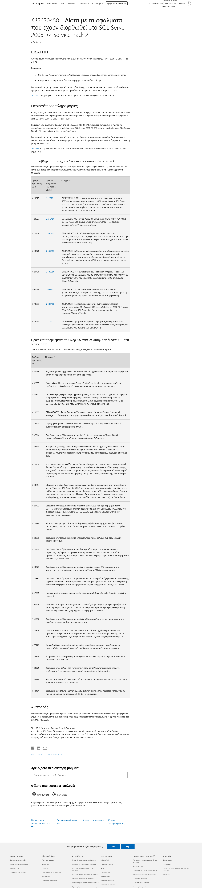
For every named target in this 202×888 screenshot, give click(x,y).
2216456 (50, 218)
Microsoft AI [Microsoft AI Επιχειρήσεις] (105, 860)
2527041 (35, 95)
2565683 (50, 251)
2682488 (50, 303)
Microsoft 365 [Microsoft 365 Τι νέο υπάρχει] (14, 868)
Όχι (127, 846)
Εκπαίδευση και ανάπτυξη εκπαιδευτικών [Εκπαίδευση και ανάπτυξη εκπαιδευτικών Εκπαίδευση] (85, 883)
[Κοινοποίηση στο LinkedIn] (38, 747)
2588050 (50, 271)
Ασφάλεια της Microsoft (93, 820)
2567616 (35, 148)
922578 (49, 198)
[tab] (41, 794)
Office (62, 3)
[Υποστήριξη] (37, 3)
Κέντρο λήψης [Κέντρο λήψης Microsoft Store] (46, 864)
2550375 (50, 233)
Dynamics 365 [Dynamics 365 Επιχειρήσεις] (105, 872)
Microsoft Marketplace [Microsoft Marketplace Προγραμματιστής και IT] (140, 879)
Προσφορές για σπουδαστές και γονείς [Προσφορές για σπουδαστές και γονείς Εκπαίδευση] (84, 887)
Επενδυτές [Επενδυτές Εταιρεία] (166, 874)
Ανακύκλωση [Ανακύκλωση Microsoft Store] (46, 876)
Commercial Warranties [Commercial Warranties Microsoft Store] (49, 881)
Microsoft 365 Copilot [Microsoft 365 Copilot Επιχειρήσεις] (108, 885)
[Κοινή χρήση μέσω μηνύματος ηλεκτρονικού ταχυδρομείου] (44, 747)
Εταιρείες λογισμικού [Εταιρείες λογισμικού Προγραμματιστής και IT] (139, 887)
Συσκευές (83, 3)
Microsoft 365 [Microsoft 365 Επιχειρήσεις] (105, 876)
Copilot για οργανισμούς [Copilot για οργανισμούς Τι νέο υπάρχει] (18, 860)
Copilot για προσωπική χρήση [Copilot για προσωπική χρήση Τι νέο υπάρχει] (19, 864)
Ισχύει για (37, 42)
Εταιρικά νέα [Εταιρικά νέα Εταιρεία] (167, 864)
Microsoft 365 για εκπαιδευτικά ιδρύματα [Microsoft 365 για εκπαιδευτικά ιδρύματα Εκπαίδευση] (85, 874)
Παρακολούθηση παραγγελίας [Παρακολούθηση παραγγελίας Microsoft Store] (51, 872)
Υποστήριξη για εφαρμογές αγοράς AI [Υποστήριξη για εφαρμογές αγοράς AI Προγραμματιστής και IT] (145, 870)
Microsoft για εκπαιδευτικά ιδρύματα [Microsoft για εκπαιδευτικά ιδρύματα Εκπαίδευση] (84, 860)
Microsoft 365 (52, 3)
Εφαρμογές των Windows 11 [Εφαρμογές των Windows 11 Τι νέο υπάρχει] (19, 872)
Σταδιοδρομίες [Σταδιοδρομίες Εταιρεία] (167, 860)
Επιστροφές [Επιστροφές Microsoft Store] (45, 868)
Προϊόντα (71, 3)
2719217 (50, 321)
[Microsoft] (19, 3)
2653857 (50, 289)
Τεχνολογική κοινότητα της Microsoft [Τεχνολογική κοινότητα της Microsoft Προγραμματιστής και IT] (144, 874)
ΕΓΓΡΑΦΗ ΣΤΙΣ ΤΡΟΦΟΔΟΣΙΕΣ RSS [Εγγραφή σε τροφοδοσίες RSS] (49, 754)
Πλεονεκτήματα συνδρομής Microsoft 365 (40, 823)
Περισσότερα (96, 3)
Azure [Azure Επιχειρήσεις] (103, 868)
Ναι (113, 846)
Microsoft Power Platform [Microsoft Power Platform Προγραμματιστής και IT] (141, 883)
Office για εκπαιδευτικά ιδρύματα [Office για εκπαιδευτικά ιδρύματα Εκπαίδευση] (83, 879)
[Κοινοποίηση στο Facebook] (33, 747)
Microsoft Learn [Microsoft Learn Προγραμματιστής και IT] (138, 866)
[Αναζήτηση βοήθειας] (170, 3)
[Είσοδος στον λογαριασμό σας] (185, 3)
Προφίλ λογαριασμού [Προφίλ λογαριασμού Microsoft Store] (48, 860)
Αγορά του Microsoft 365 (116, 3)
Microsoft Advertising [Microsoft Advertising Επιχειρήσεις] (107, 881)
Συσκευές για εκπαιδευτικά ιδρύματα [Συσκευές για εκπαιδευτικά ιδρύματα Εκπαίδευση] (84, 864)
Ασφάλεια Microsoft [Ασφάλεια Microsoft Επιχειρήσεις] (107, 864)
